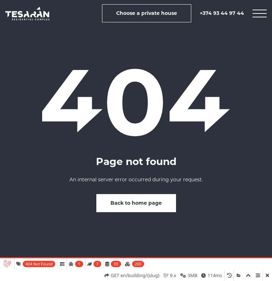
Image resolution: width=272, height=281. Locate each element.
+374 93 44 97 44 (222, 13)
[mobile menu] (260, 13)
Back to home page (136, 203)
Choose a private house (146, 13)
